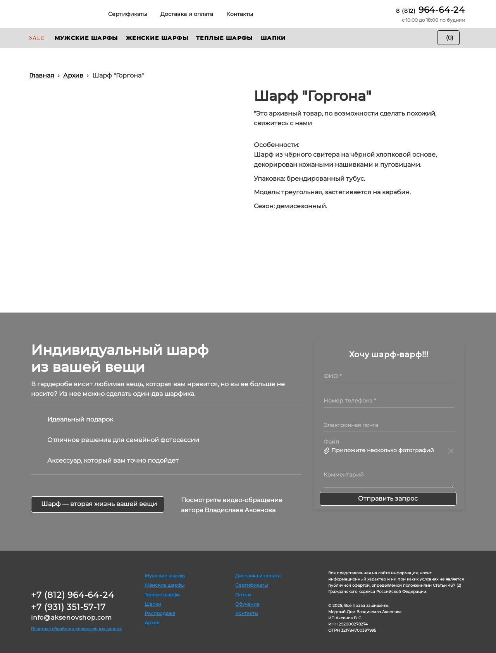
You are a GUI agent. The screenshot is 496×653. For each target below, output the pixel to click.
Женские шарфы (164, 585)
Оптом (243, 595)
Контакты (246, 613)
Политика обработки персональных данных (76, 628)
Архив (152, 622)
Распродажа (160, 613)
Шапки (153, 604)
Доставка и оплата (258, 576)
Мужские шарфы (165, 576)
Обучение (247, 604)
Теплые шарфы (162, 595)
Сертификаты (251, 585)
